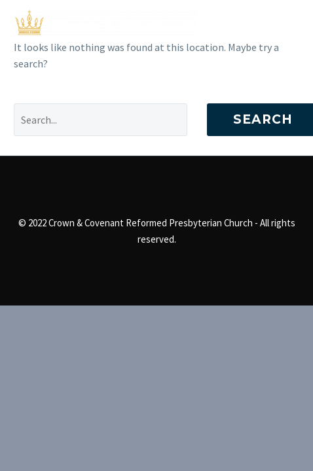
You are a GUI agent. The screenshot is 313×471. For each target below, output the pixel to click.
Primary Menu (287, 23)
